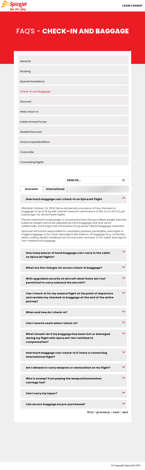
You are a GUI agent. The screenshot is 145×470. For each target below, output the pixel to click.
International (55, 189)
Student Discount (31, 132)
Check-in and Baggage (35, 91)
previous (103, 412)
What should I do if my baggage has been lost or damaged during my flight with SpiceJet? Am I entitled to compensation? (68, 338)
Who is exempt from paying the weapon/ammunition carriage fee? (64, 380)
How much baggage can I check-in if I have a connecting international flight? (66, 355)
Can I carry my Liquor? (41, 393)
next (116, 412)
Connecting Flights (32, 162)
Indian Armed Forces (33, 122)
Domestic (31, 189)
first (90, 412)
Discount (25, 101)
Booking (25, 71)
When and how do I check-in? (46, 312)
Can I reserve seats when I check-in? (52, 323)
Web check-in (29, 112)
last (125, 412)
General (25, 61)
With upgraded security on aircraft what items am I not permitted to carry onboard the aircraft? (65, 280)
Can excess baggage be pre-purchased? (55, 404)
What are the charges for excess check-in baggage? (64, 268)
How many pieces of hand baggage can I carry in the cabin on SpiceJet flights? (68, 255)
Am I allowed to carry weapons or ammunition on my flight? (68, 368)
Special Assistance (32, 81)
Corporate (27, 152)
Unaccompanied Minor (35, 142)
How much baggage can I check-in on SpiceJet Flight (64, 199)
